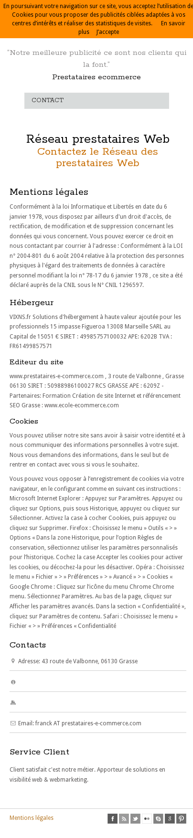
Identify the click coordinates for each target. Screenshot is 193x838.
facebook (112, 819)
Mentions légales (32, 818)
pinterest (181, 819)
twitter (135, 819)
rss (124, 819)
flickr (147, 819)
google (170, 819)
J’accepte (107, 32)
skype (158, 819)
